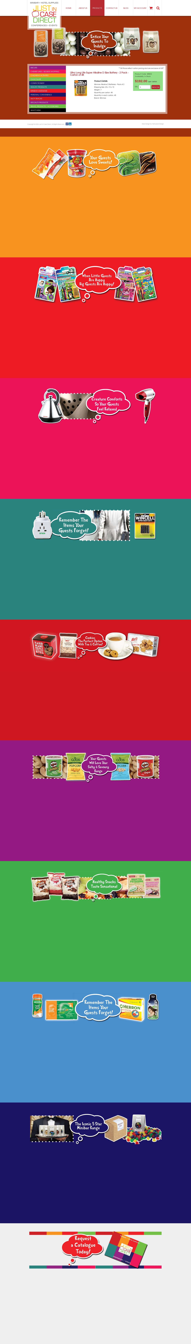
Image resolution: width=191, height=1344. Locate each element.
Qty (136, 86)
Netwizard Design (158, 124)
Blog (125, 8)
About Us (83, 8)
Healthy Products (39, 87)
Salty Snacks (36, 98)
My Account (140, 8)
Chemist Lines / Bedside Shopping (45, 71)
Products (97, 8)
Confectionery (37, 83)
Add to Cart (155, 87)
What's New (36, 110)
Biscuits (34, 67)
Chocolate (36, 79)
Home (68, 8)
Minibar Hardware (39, 91)
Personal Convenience (41, 94)
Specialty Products (39, 102)
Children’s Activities (39, 75)
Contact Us (111, 8)
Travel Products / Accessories (44, 106)
